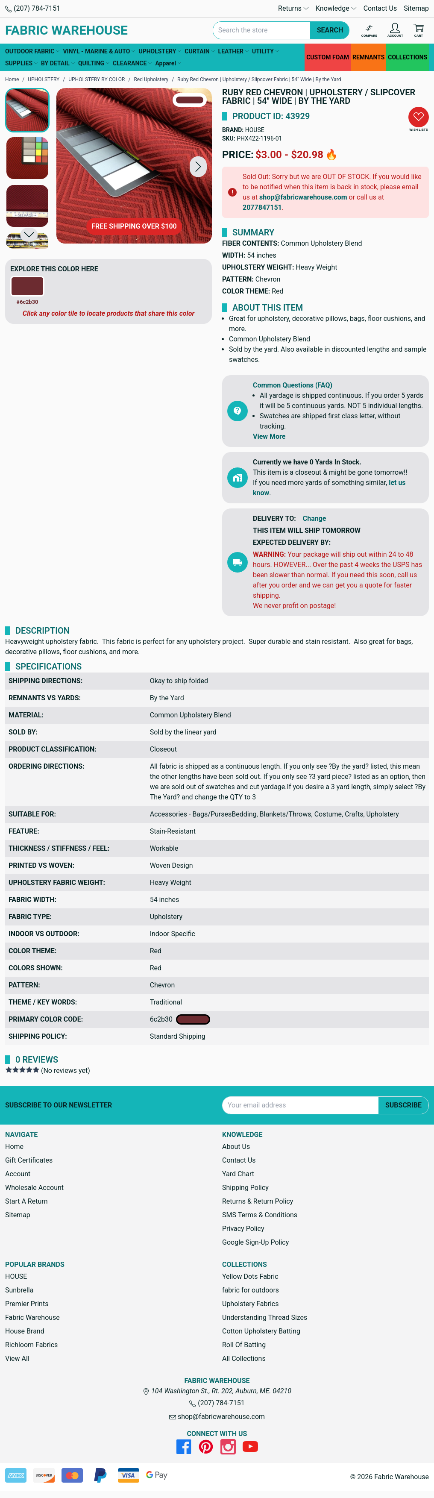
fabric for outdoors (250, 1290)
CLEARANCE (132, 63)
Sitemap (416, 8)
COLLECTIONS (407, 57)
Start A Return (26, 1201)
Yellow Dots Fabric (250, 1276)
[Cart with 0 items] (418, 30)
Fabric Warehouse (32, 1317)
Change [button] (314, 518)
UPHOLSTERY (159, 51)
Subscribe (403, 1105)
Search (330, 30)
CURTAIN (199, 51)
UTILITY (265, 51)
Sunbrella (19, 1290)
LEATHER (233, 51)
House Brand (24, 1331)
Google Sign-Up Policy (255, 1242)
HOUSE (254, 129)
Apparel (168, 63)
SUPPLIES (21, 63)
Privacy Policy (243, 1229)
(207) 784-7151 (32, 8)
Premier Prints (26, 1304)
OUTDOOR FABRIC (32, 51)
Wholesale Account (34, 1188)
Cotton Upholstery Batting (261, 1331)
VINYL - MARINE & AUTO (99, 51)
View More (269, 436)
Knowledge (336, 8)
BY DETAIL (58, 63)
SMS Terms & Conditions (259, 1215)
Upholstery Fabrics (250, 1304)
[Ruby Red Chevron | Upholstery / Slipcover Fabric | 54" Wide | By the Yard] (134, 166)
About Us (236, 1147)
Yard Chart (238, 1174)
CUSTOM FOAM (327, 57)
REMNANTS (368, 57)
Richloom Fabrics (31, 1345)
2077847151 (262, 207)
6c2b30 (180, 1019)
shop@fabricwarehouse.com (303, 197)
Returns (293, 8)
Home (14, 1147)
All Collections (244, 1358)
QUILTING (93, 63)
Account (17, 1174)
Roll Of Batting (244, 1345)
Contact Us (380, 8)
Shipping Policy (245, 1188)
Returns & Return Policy (257, 1201)
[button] (198, 166)
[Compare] (369, 30)
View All (17, 1358)
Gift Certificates (29, 1160)
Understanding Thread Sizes (264, 1317)
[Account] (395, 30)
